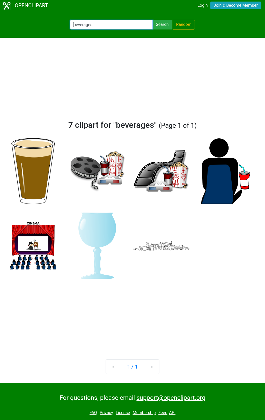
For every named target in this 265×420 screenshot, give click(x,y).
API (172, 412)
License (123, 412)
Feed (162, 412)
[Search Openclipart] (111, 24)
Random (184, 24)
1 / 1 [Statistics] (132, 367)
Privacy (106, 412)
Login (202, 5)
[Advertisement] (132, 81)
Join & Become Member (236, 5)
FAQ (93, 412)
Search (162, 24)
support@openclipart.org (170, 397)
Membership (144, 412)
